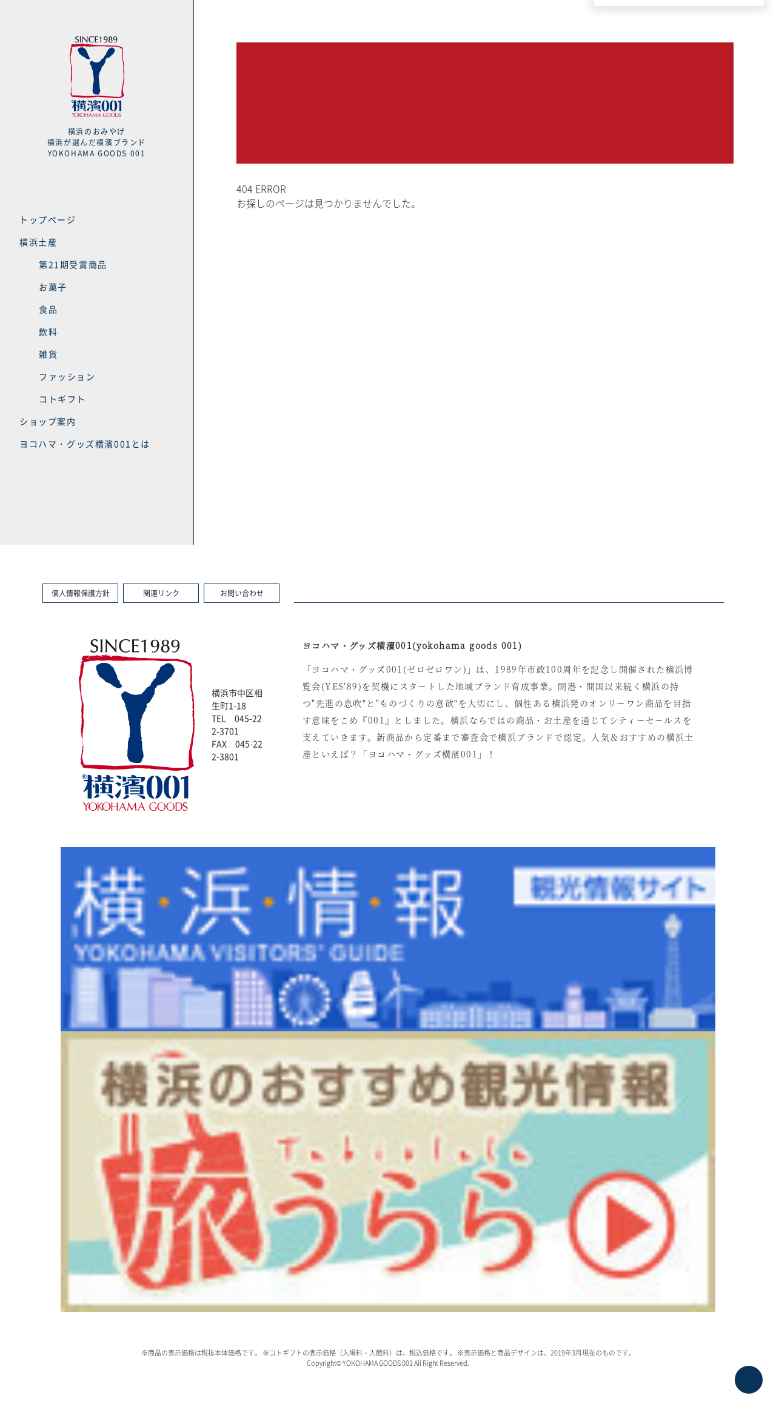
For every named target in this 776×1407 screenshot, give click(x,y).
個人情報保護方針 (81, 593)
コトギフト (62, 399)
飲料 (48, 331)
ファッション (67, 376)
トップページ (47, 219)
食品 (48, 309)
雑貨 (48, 354)
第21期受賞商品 (73, 264)
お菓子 (53, 287)
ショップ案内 (47, 421)
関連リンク (161, 593)
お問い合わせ (242, 593)
